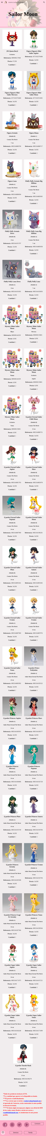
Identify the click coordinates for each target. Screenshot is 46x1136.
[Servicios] (16, 1132)
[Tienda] (30, 1132)
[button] (2, 2)
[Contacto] (37, 1123)
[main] (22, 13)
